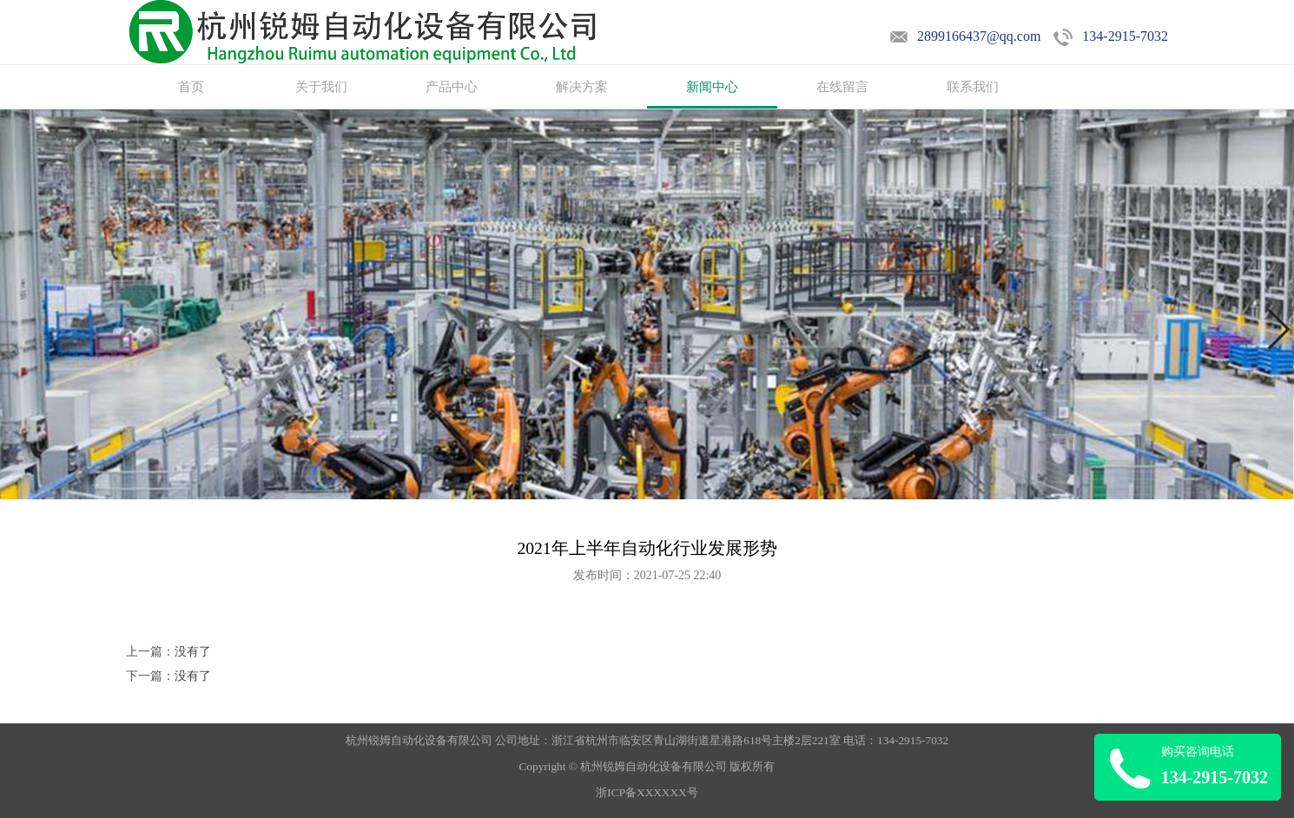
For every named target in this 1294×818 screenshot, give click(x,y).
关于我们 (321, 87)
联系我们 (973, 87)
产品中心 (452, 87)
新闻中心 (712, 87)
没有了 (193, 651)
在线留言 (842, 87)
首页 (191, 87)
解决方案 (582, 87)
